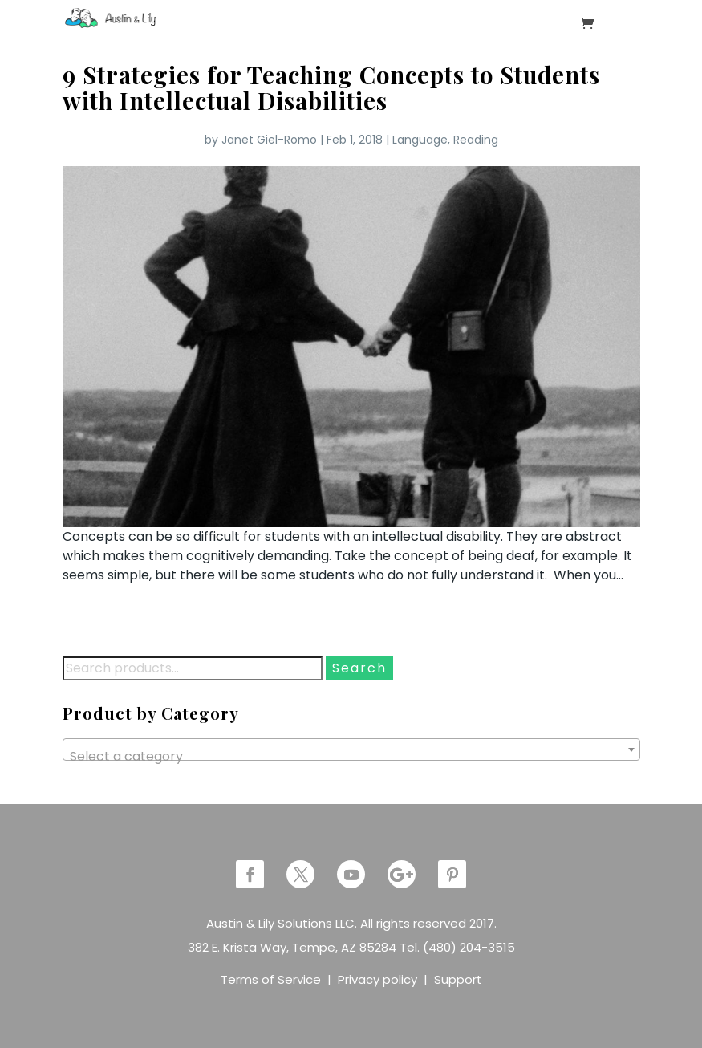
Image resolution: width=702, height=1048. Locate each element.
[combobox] (351, 749)
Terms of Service (271, 979)
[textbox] (351, 756)
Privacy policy (377, 979)
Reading (475, 140)
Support (458, 979)
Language (420, 140)
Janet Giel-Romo (269, 140)
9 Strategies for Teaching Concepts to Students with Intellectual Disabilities (331, 87)
